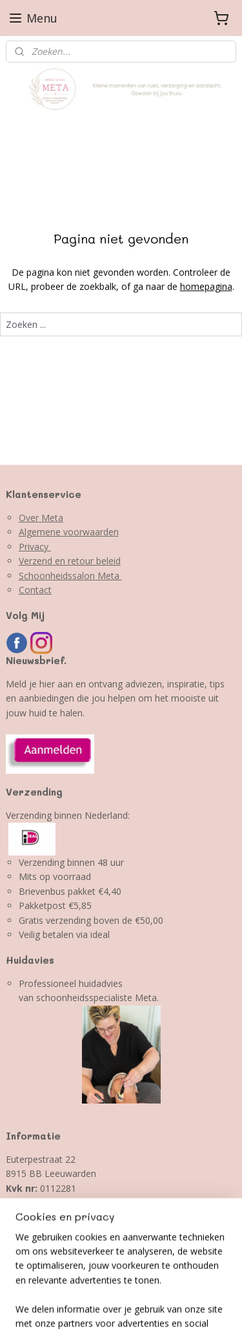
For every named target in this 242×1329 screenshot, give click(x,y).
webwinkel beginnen (79, 1305)
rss (29, 1305)
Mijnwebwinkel (191, 1305)
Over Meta (41, 518)
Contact (35, 590)
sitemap (212, 1284)
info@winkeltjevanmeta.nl (59, 1217)
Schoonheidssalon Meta (70, 575)
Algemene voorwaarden (69, 532)
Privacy (35, 546)
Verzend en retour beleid (70, 561)
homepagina (206, 287)
